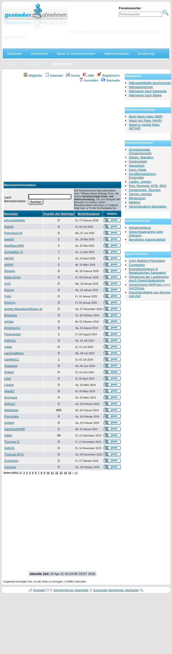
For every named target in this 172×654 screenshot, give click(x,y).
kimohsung (12, 328)
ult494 (8, 264)
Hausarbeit (136, 165)
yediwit (9, 423)
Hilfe (88, 75)
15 (69, 472)
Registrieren (108, 75)
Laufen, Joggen (140, 181)
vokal (8, 347)
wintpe (9, 321)
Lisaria (9, 385)
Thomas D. (12, 442)
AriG (7, 283)
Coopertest (137, 265)
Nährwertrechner (141, 87)
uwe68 (9, 239)
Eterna (9, 290)
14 (65, 472)
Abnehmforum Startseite (70, 590)
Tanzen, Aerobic (140, 194)
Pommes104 (13, 233)
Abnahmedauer (140, 227)
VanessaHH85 (14, 429)
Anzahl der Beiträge (58, 214)
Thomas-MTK (14, 454)
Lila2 (7, 378)
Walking (134, 202)
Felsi (7, 296)
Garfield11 (11, 359)
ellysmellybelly (14, 220)
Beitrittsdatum (89, 214)
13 (61, 472)
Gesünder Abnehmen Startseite (116, 590)
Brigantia (10, 315)
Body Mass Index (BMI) (146, 116)
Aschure (10, 467)
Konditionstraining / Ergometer (142, 175)
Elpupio (9, 271)
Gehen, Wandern (141, 157)
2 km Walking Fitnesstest (147, 261)
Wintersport (137, 198)
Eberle (9, 226)
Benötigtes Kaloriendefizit (147, 239)
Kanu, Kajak (137, 170)
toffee (8, 435)
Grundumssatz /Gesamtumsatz (140, 151)
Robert (9, 372)
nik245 (9, 258)
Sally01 (9, 448)
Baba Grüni (12, 277)
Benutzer (11, 214)
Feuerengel (12, 334)
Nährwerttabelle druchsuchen (150, 83)
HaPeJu (10, 340)
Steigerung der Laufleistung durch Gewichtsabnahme (149, 278)
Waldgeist (11, 410)
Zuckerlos (11, 461)
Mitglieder (32, 75)
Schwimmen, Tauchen (145, 190)
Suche (73, 75)
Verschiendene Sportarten (147, 206)
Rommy (9, 302)
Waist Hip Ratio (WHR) (145, 120)
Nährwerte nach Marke (145, 95)
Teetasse (10, 366)
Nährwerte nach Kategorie (148, 91)
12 (56, 472)
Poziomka (11, 416)
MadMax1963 (14, 245)
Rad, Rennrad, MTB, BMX (148, 186)
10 (48, 472)
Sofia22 (9, 404)
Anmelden (88, 80)
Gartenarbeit (138, 161)
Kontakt (38, 590)
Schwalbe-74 (13, 252)
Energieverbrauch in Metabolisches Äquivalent (147, 270)
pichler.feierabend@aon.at (23, 309)
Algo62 (9, 391)
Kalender (54, 75)
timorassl (10, 397)
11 (52, 472)
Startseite (110, 80)
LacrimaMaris (14, 353)
